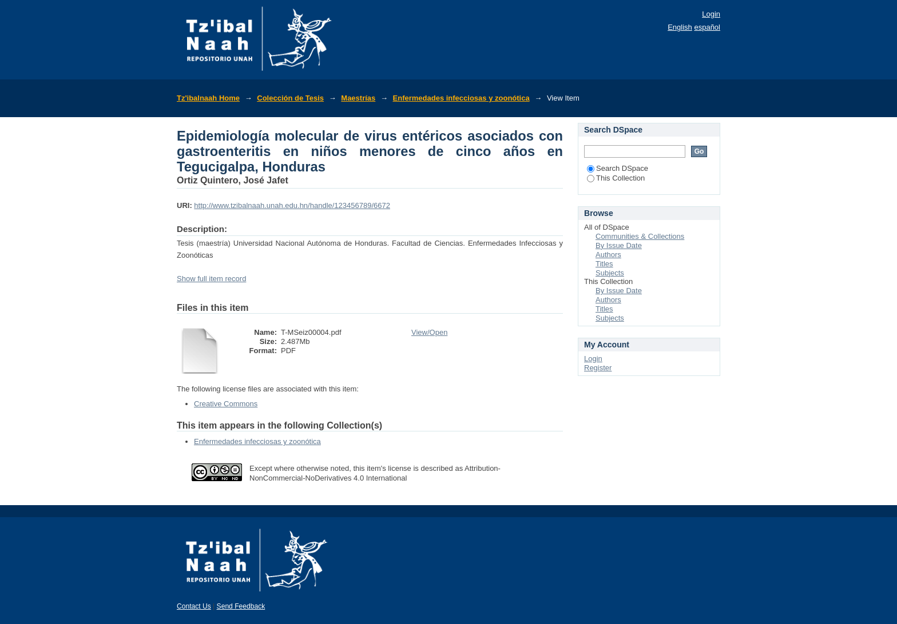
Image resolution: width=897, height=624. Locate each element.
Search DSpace (617, 168)
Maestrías (358, 98)
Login (711, 14)
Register (598, 367)
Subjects (610, 273)
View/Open (429, 332)
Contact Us (194, 606)
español (707, 27)
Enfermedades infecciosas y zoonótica (461, 98)
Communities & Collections (640, 236)
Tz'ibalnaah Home (208, 98)
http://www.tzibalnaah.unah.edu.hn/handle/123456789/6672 (292, 205)
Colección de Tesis (290, 98)
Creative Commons (225, 403)
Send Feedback (241, 606)
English (680, 27)
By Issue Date (619, 245)
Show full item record (211, 278)
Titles (604, 263)
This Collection (616, 178)
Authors (608, 254)
